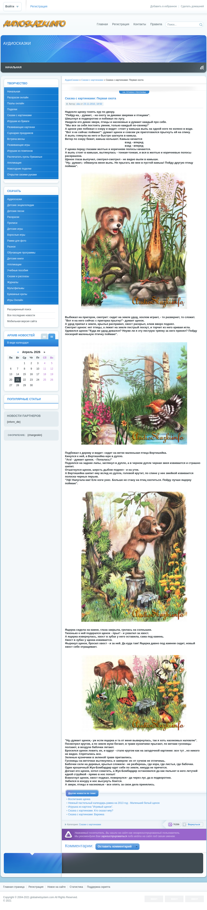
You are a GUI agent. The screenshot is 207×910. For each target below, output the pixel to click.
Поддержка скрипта (98, 886)
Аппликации (14, 264)
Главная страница (14, 886)
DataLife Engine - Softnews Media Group (34, 24)
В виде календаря (51, 336)
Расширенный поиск (19, 309)
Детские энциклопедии (20, 205)
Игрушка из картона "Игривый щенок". (90, 806)
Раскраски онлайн (17, 97)
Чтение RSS (202, 68)
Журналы (12, 282)
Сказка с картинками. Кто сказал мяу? (90, 810)
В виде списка (44, 336)
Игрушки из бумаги (18, 121)
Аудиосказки (14, 199)
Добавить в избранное (163, 6)
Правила (156, 24)
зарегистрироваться (114, 836)
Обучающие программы (21, 252)
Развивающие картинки (21, 127)
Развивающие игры (18, 144)
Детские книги (15, 258)
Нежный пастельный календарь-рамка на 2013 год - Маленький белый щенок (114, 802)
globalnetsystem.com (42, 897)
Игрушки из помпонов (20, 150)
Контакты (139, 24)
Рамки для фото (16, 240)
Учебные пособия (17, 270)
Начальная (13, 91)
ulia (78, 104)
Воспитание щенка (79, 799)
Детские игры (15, 228)
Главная (102, 24)
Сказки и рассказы (18, 276)
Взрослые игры (16, 234)
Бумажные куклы (17, 294)
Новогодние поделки (19, 168)
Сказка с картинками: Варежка (86, 814)
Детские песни (15, 211)
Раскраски (13, 217)
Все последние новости (21, 315)
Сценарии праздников (20, 133)
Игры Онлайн (15, 300)
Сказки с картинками (90, 824)
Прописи (12, 222)
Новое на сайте (56, 886)
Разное (11, 246)
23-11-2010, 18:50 (92, 104)
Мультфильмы (15, 288)
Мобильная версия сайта (22, 321)
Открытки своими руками (22, 174)
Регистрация (38, 6)
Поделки (12, 109)
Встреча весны (16, 139)
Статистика (76, 886)
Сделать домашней (192, 6)
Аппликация (14, 162)
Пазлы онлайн (15, 103)
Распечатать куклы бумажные (24, 156)
